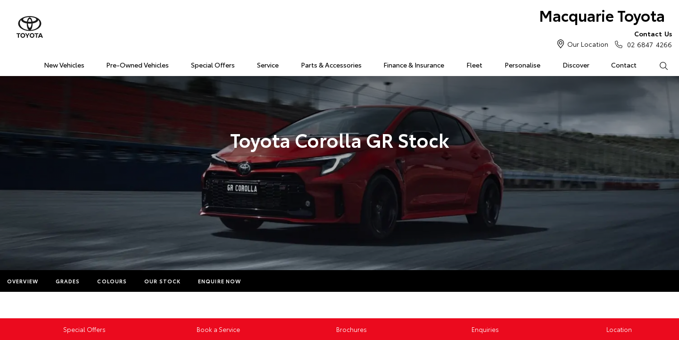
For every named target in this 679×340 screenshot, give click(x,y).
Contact (624, 64)
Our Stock (162, 281)
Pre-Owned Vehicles (137, 64)
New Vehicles (64, 64)
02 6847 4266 (647, 38)
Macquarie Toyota (602, 15)
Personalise (522, 64)
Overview (22, 281)
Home (11, 63)
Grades (68, 281)
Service (268, 64)
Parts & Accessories (331, 64)
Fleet (474, 64)
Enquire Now (219, 281)
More (267, 281)
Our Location (587, 44)
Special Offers (213, 64)
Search (657, 65)
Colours (112, 281)
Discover (576, 64)
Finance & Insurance (413, 64)
